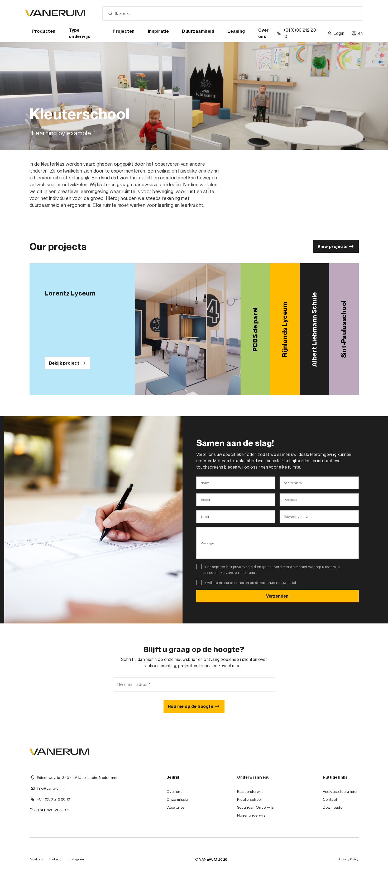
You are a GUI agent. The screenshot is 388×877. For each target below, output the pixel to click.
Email (204, 516)
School (205, 500)
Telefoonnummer (296, 516)
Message (207, 543)
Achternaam (293, 483)
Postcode (291, 500)
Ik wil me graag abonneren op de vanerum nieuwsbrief (250, 582)
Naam (204, 483)
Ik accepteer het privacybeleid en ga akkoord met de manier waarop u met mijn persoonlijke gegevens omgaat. (272, 569)
